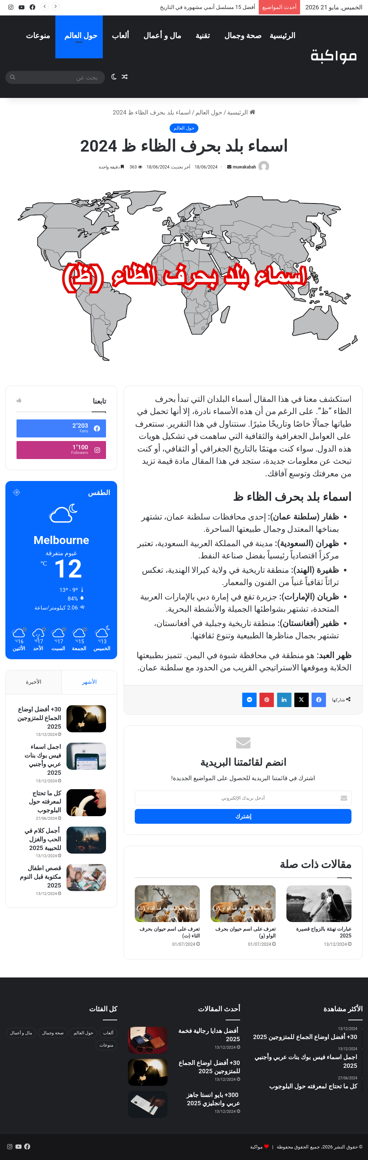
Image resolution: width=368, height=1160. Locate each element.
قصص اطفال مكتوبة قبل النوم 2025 (40, 876)
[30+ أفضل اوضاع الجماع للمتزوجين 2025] (86, 718)
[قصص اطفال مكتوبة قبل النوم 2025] (86, 877)
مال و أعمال (162, 35)
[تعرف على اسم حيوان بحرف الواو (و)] (243, 903)
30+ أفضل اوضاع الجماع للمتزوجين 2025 (39, 718)
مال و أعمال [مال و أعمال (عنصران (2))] (21, 1032)
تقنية (203, 35)
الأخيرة (33, 682)
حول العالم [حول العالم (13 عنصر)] (83, 1032)
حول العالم (80, 35)
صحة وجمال (243, 35)
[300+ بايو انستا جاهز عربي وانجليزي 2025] (147, 1104)
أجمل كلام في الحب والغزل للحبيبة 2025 (42, 839)
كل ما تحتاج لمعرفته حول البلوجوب (45, 802)
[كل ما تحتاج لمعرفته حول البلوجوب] (86, 802)
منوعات (38, 35)
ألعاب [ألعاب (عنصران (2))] (108, 1032)
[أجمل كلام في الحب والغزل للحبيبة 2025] (86, 840)
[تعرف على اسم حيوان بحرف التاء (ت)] (167, 903)
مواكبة (256, 1147)
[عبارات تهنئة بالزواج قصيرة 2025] (318, 903)
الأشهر (89, 682)
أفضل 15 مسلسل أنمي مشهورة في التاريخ (207, 7)
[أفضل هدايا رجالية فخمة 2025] (147, 1040)
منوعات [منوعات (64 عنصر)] (106, 1045)
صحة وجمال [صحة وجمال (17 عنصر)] (53, 1032)
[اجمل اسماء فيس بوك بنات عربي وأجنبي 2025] (86, 756)
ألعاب (120, 35)
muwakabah (244, 167)
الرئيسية (282, 35)
